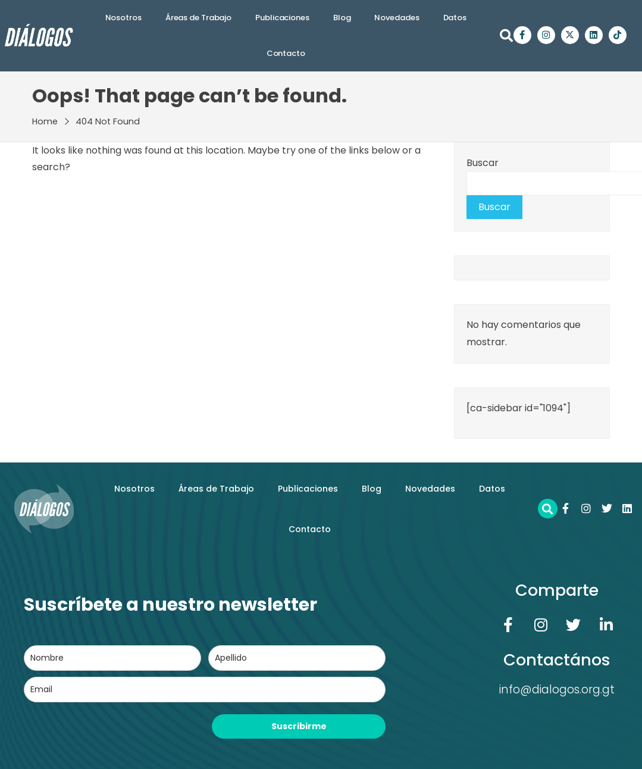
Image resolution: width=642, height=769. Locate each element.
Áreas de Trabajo (198, 17)
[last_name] (297, 658)
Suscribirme (299, 726)
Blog (342, 17)
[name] (112, 658)
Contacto (286, 53)
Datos (455, 17)
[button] (506, 36)
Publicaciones (282, 17)
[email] (205, 689)
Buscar (482, 163)
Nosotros (123, 17)
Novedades (396, 17)
